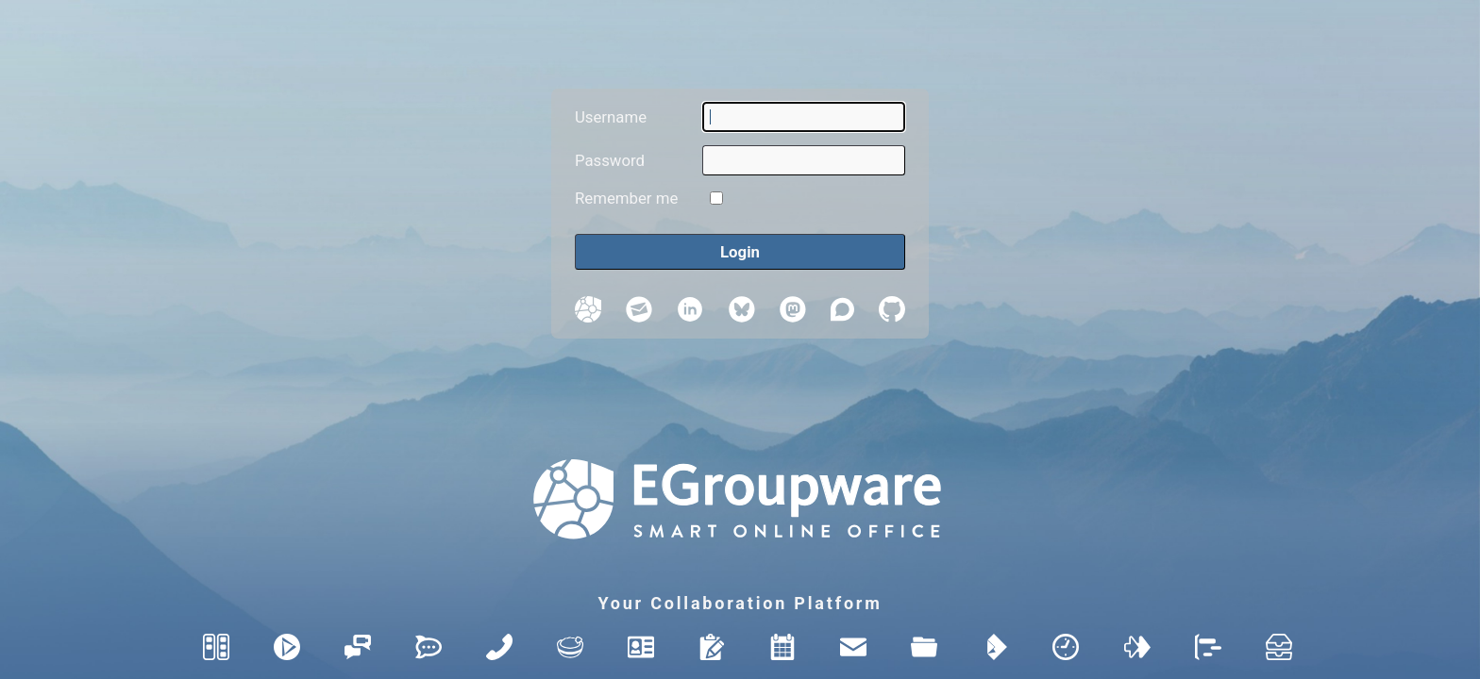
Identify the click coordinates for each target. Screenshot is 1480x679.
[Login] (740, 252)
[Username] (803, 117)
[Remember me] (716, 198)
